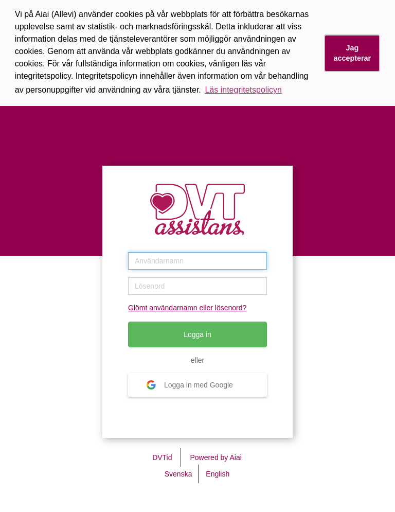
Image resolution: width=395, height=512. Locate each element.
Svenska (178, 474)
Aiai (235, 457)
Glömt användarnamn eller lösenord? (187, 308)
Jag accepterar (352, 53)
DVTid (162, 457)
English (217, 474)
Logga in (197, 334)
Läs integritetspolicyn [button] (243, 89)
